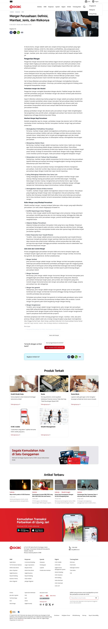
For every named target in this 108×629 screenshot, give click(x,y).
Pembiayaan (43, 565)
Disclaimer (56, 616)
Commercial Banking (30, 562)
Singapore (92, 6)
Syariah (57, 7)
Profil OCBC (73, 565)
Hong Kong (92, 14)
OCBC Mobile (58, 562)
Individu (39, 7)
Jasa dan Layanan (14, 596)
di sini (21, 620)
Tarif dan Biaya (13, 598)
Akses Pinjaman (13, 571)
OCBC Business (58, 575)
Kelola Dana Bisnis (14, 568)
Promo (11, 593)
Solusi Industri (28, 579)
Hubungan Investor (74, 568)
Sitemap (84, 616)
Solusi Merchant (59, 581)
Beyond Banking (14, 576)
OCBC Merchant (59, 583)
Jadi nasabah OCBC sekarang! (54, 348)
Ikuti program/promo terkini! (54, 343)
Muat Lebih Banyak (54, 335)
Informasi (72, 562)
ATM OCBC (57, 565)
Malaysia (92, 10)
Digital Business (13, 573)
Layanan (42, 568)
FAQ (26, 596)
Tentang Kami (77, 7)
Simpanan (42, 562)
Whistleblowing (76, 616)
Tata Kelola (73, 571)
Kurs (11, 601)
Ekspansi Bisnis (28, 568)
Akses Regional (13, 582)
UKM (45, 7)
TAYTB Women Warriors (16, 565)
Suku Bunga (12, 604)
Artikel (69, 7)
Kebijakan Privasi (66, 616)
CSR (71, 573)
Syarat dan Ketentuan (30, 593)
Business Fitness (14, 579)
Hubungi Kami (43, 602)
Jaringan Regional (29, 582)
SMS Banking (58, 578)
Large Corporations (29, 565)
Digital (63, 7)
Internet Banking (59, 572)
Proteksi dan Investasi (45, 571)
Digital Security (28, 604)
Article (26, 601)
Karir (26, 598)
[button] (96, 598)
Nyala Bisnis (13, 562)
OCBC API (57, 586)
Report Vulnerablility (93, 616)
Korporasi (51, 7)
